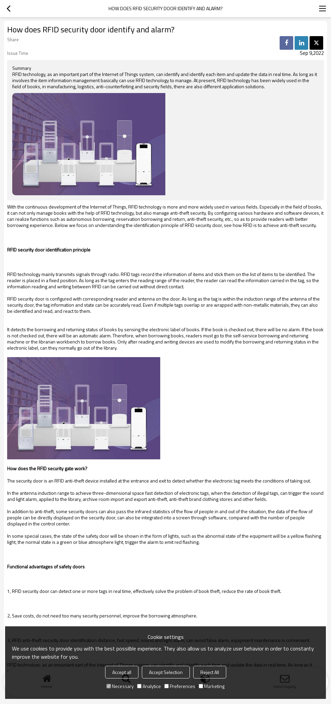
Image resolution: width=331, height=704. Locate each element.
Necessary (120, 686)
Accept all (121, 672)
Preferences (179, 686)
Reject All (209, 672)
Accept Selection (166, 672)
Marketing (212, 686)
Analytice (149, 686)
